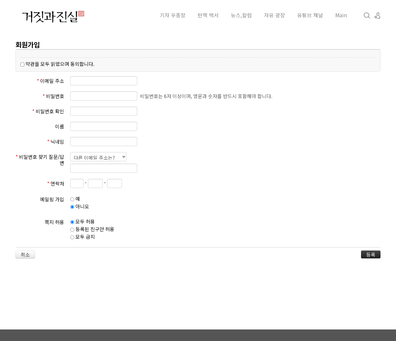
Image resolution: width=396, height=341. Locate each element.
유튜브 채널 (310, 15)
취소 (25, 254)
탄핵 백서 (208, 15)
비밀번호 (53, 95)
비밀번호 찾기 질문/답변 (40, 159)
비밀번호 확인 (48, 110)
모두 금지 (82, 237)
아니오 (79, 206)
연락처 (55, 183)
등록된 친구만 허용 (92, 229)
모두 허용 (82, 221)
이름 (59, 126)
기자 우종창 (173, 15)
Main (341, 15)
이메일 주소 (50, 80)
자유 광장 (274, 15)
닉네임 (55, 141)
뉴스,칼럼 (241, 15)
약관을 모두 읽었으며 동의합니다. (57, 64)
